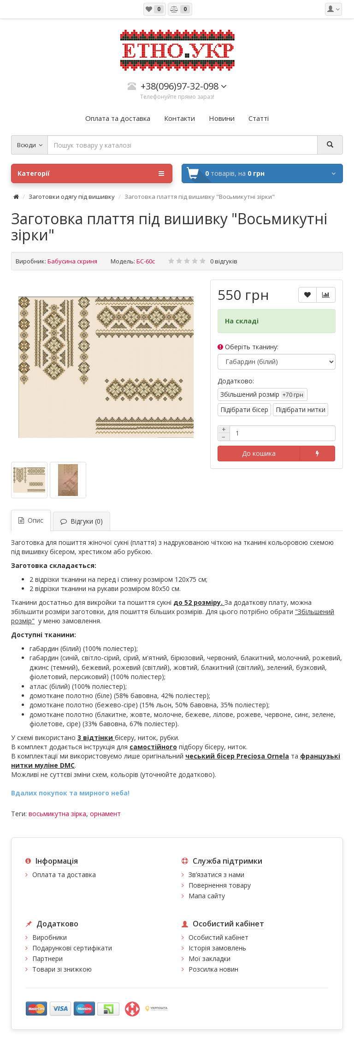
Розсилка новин (213, 969)
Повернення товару (220, 885)
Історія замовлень (217, 947)
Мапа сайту (207, 895)
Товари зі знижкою (62, 969)
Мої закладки (209, 958)
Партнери (47, 958)
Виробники (49, 937)
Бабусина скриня (72, 261)
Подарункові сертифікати (72, 947)
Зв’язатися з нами (216, 874)
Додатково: (236, 380)
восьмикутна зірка (57, 813)
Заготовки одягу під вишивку (72, 196)
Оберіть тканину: (248, 346)
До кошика (259, 453)
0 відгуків (223, 261)
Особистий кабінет (218, 937)
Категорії (91, 173)
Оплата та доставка (64, 874)
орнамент (105, 813)
